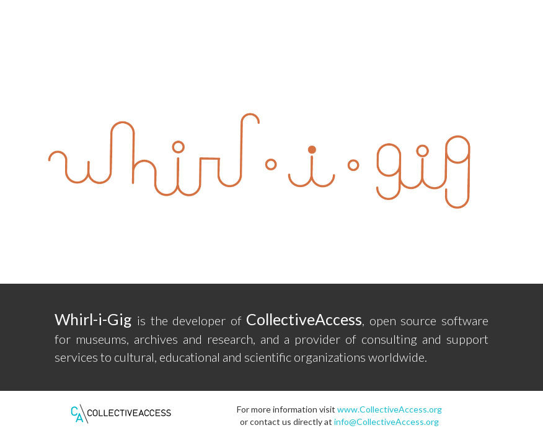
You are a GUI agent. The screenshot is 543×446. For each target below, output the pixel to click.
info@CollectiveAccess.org (386, 421)
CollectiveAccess (304, 319)
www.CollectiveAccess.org (389, 409)
